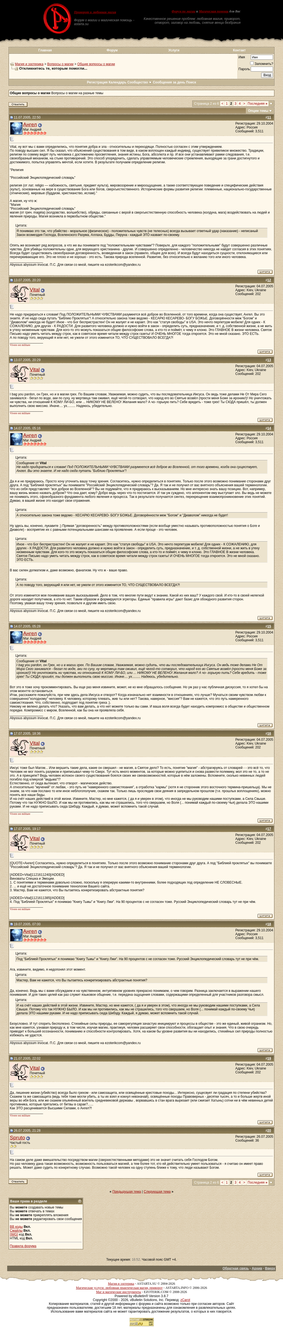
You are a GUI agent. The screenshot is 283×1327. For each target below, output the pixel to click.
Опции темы (258, 111)
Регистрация (97, 82)
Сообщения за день (169, 82)
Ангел (30, 124)
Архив (257, 1268)
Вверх (270, 1268)
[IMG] (14, 1234)
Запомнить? (261, 64)
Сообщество (139, 82)
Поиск (191, 82)
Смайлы (16, 1231)
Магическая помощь (213, 11)
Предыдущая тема (126, 1192)
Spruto (17, 1138)
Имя (242, 57)
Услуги (173, 50)
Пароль (244, 69)
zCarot (185, 1300)
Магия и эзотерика (29, 64)
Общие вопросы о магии (96, 64)
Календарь (118, 82)
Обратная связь (235, 1268)
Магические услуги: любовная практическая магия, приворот (119, 1288)
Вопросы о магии (60, 64)
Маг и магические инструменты (118, 1292)
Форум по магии (183, 11)
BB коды (16, 1227)
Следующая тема (157, 1192)
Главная (45, 50)
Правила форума (23, 1246)
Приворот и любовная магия (95, 12)
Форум (112, 50)
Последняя (257, 104)
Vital (35, 290)
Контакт (239, 50)
